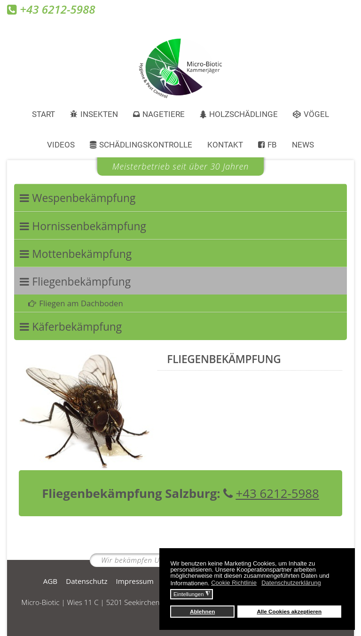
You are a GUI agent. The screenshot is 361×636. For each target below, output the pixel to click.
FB (272, 144)
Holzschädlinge (243, 114)
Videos (61, 144)
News (303, 144)
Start (43, 114)
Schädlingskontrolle (145, 144)
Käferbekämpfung (77, 326)
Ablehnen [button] (202, 611)
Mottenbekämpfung (82, 254)
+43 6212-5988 (271, 493)
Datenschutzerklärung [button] (291, 582)
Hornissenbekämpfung (89, 226)
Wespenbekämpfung (83, 198)
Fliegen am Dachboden (81, 303)
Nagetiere (163, 114)
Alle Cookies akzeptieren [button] (289, 611)
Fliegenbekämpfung (81, 281)
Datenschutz (86, 581)
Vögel (316, 114)
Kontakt (225, 144)
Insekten (99, 114)
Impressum (135, 581)
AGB (50, 581)
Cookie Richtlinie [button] (234, 582)
